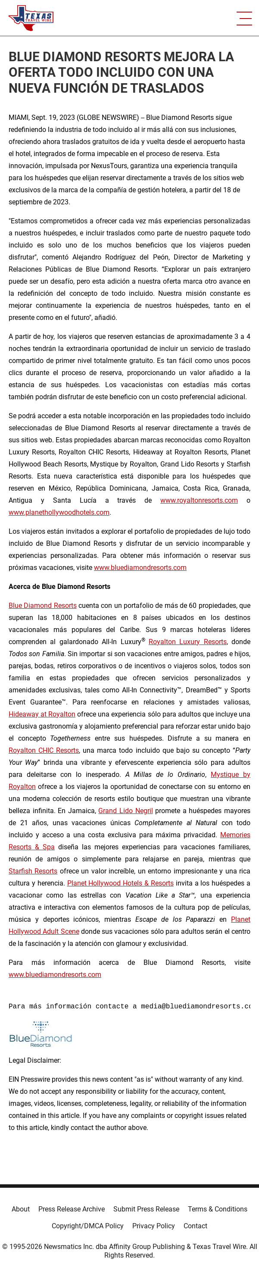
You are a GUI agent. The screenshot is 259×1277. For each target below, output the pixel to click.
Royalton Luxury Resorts (188, 642)
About (21, 1209)
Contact (195, 1226)
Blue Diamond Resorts (43, 605)
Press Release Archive (71, 1209)
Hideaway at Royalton (42, 714)
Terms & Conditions (217, 1209)
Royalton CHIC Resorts (44, 750)
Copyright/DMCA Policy (88, 1226)
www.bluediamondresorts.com (140, 567)
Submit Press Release (146, 1209)
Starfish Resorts (33, 871)
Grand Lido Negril (125, 811)
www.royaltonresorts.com (199, 500)
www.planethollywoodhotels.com (59, 512)
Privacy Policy (153, 1226)
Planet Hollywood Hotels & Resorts (120, 883)
